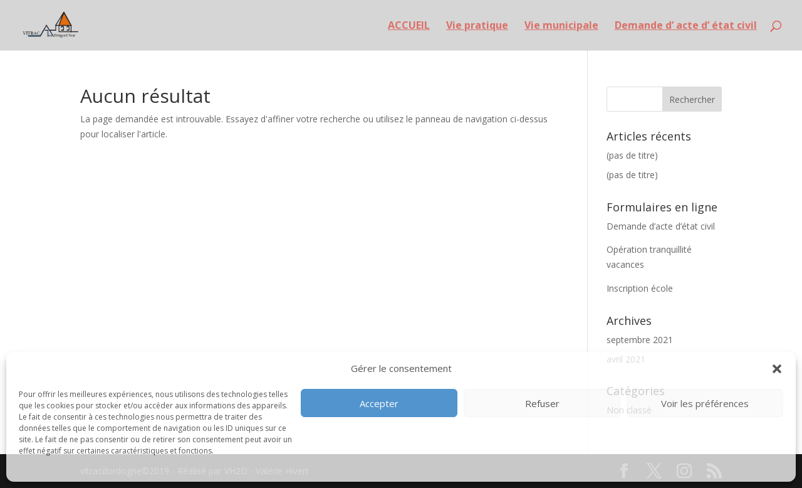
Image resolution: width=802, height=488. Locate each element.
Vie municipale (561, 26)
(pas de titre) (632, 155)
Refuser (542, 403)
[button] (777, 369)
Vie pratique (477, 26)
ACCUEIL (409, 26)
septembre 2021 (640, 340)
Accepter (379, 403)
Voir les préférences (705, 403)
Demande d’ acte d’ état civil (686, 26)
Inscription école (640, 288)
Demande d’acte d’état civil (661, 226)
